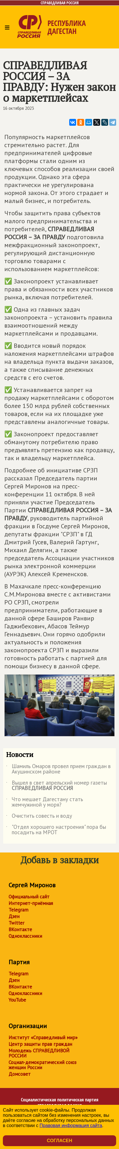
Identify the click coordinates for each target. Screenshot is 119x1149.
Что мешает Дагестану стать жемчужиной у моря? (44, 802)
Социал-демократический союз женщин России (42, 1065)
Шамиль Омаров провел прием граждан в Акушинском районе (58, 769)
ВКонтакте (20, 929)
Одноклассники (25, 936)
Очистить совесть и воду (39, 817)
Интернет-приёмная (31, 903)
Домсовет (20, 1074)
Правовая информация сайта (70, 1125)
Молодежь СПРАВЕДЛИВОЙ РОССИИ (39, 1053)
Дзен (14, 916)
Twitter (16, 922)
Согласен (59, 1140)
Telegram (18, 909)
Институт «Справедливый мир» (43, 1037)
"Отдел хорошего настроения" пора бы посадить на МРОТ (56, 830)
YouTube (17, 999)
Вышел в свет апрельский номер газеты (56, 785)
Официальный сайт (29, 896)
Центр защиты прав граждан (40, 1044)
